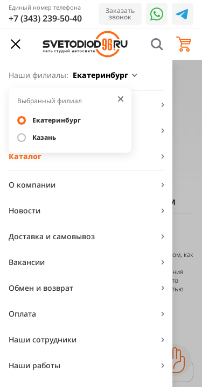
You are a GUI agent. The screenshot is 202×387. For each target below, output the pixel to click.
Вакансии (27, 262)
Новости (24, 210)
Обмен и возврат (41, 288)
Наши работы (34, 365)
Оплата (22, 314)
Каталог (25, 156)
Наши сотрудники (42, 339)
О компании (32, 185)
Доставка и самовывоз (52, 236)
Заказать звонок (120, 14)
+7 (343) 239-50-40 (45, 18)
